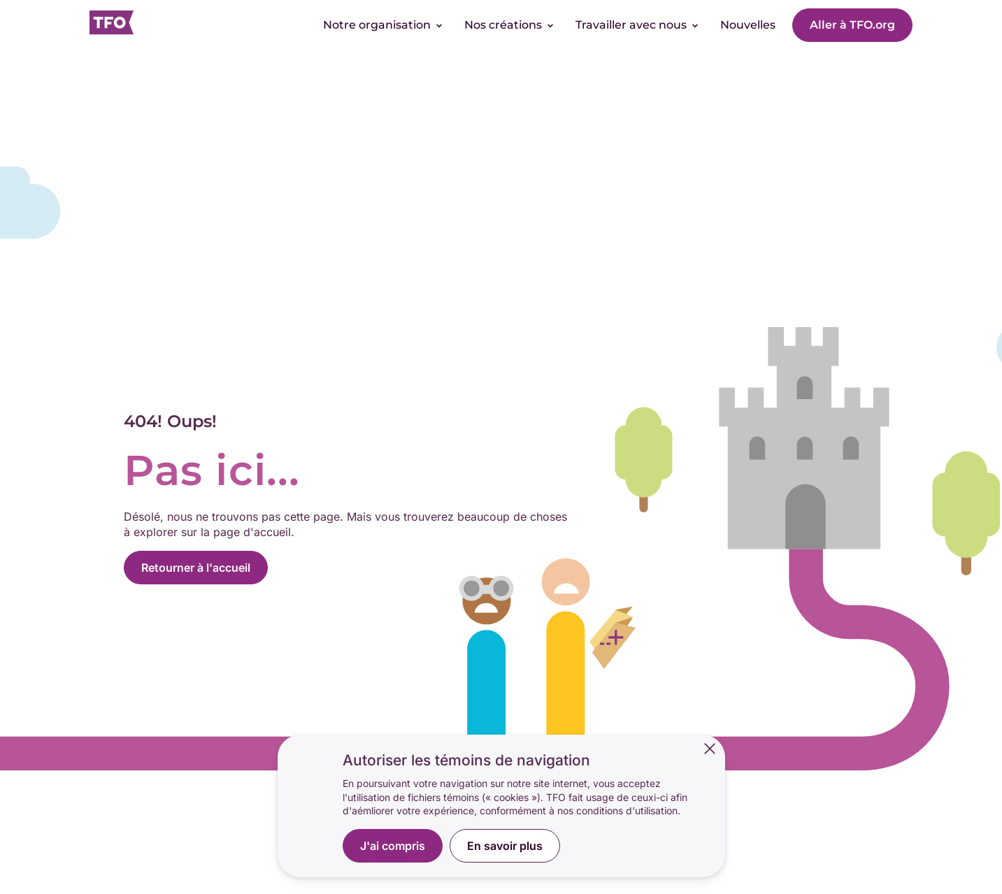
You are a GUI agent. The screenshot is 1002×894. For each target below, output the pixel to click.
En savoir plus (505, 846)
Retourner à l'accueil (195, 568)
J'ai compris (392, 846)
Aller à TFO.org (852, 24)
